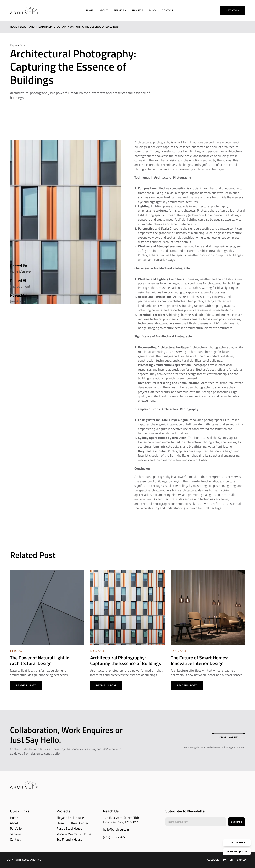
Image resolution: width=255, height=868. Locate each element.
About (14, 823)
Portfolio (16, 828)
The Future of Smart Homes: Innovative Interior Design (200, 660)
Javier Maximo (20, 271)
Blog (23, 26)
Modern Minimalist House (73, 834)
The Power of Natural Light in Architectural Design (40, 660)
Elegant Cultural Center (72, 823)
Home (13, 26)
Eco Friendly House (69, 839)
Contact (15, 839)
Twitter (228, 859)
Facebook (212, 859)
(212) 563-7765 (114, 837)
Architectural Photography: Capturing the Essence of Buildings (125, 660)
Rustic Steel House (69, 828)
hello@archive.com (116, 829)
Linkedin (242, 859)
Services (15, 834)
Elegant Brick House (70, 817)
